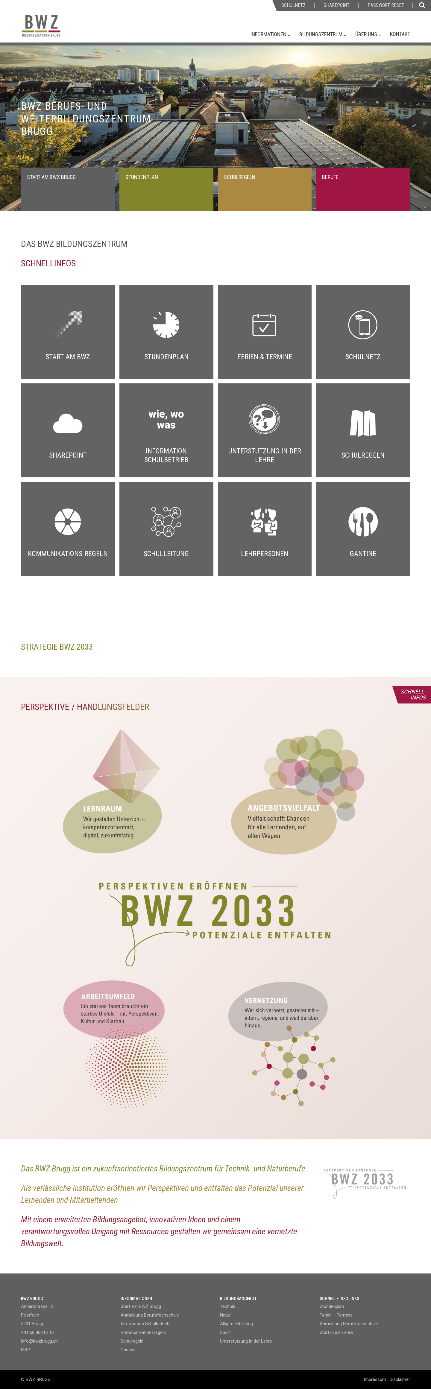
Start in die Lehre (336, 1332)
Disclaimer (400, 1379)
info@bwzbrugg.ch (39, 1341)
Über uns (366, 34)
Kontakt (400, 34)
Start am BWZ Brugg (141, 1306)
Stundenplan (332, 1306)
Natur (225, 1315)
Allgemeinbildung (236, 1323)
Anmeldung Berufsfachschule (150, 1315)
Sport (225, 1332)
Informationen (269, 34)
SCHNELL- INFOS (413, 694)
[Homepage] (64, 28)
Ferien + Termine (336, 1315)
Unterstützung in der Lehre (246, 1341)
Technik (227, 1306)
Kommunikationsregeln (143, 1332)
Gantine (128, 1349)
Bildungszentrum (321, 34)
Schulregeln (132, 1341)
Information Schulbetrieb (145, 1323)
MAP (25, 1349)
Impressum (375, 1379)
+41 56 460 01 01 (38, 1332)
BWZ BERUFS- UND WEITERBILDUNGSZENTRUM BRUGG (86, 119)
